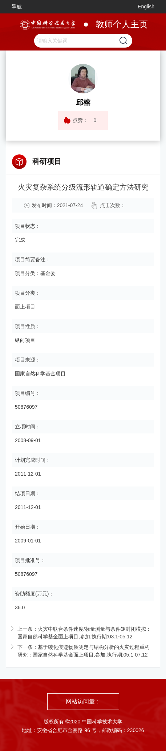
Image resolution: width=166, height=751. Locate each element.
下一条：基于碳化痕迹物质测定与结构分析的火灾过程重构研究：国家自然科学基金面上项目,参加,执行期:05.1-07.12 (83, 651)
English (146, 6)
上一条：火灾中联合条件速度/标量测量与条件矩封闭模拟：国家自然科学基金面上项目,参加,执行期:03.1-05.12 (84, 632)
